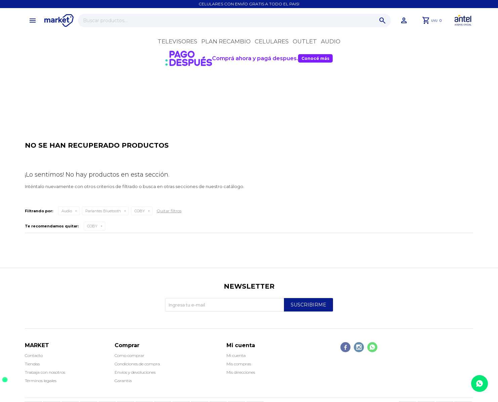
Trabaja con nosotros (45, 372)
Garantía (123, 380)
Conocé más (315, 58)
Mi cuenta (236, 355)
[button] (382, 20)
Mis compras (238, 363)
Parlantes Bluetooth (103, 211)
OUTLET (305, 41)
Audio (330, 41)
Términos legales (40, 380)
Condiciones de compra (137, 363)
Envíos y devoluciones (135, 372)
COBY (139, 211)
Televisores (177, 41)
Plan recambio (226, 41)
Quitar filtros (169, 210)
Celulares (272, 41)
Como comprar (129, 355)
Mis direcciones (240, 372)
